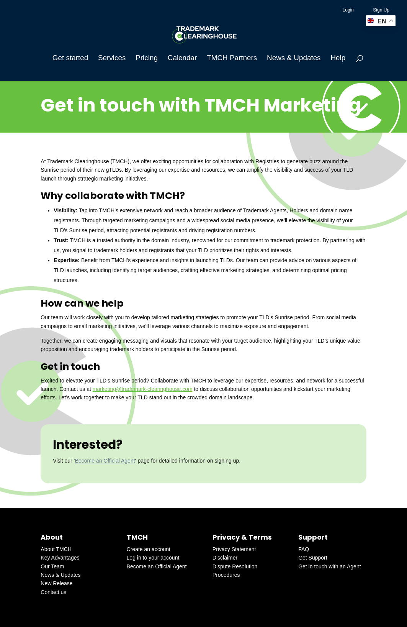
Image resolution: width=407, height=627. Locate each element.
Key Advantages (60, 558)
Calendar (182, 58)
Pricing (147, 58)
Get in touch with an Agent (329, 566)
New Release (56, 583)
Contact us (53, 592)
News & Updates (293, 58)
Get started (70, 58)
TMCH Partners (232, 58)
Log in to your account (153, 558)
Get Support (312, 558)
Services (112, 58)
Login (348, 10)
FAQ (303, 549)
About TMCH (56, 549)
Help (337, 58)
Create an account (148, 549)
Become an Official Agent (105, 461)
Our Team (52, 566)
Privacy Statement (234, 549)
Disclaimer (224, 558)
